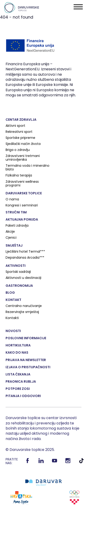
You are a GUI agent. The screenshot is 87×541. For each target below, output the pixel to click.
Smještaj (14, 245)
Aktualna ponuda (22, 219)
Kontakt (13, 300)
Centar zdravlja (21, 119)
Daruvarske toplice (24, 193)
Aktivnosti (16, 265)
